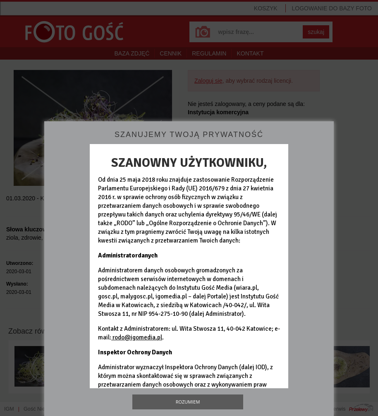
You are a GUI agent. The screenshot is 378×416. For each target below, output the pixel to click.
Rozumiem (188, 402)
